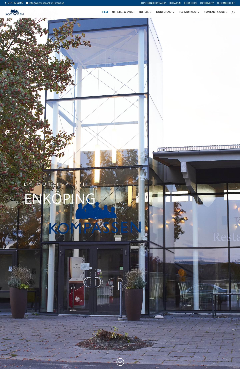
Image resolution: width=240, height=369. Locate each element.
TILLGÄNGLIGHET (226, 3)
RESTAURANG (187, 12)
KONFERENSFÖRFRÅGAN (153, 3)
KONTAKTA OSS (214, 12)
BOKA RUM (175, 3)
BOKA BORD (190, 3)
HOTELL (144, 12)
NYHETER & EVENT (123, 12)
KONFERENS (163, 12)
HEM (105, 12)
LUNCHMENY (207, 3)
